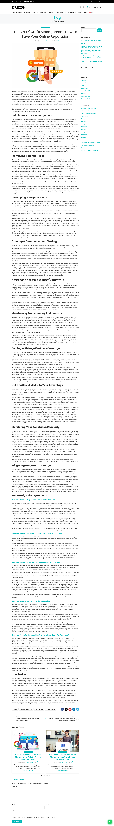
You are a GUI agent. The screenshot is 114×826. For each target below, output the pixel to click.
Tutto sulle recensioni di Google (89, 148)
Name (14, 804)
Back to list (45, 718)
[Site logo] (19, 7)
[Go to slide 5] (47, 775)
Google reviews (59, 21)
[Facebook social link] (80, 2)
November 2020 (85, 99)
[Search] (83, 7)
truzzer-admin (43, 41)
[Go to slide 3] (44, 775)
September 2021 (85, 96)
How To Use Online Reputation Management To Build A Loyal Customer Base (28, 757)
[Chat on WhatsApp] (110, 822)
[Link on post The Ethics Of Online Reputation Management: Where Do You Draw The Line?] (62, 741)
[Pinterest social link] (84, 2)
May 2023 (83, 83)
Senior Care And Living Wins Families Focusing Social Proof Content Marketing (91, 52)
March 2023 (84, 88)
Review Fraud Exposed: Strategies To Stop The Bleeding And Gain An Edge (91, 56)
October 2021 (84, 93)
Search (83, 27)
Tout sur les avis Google (87, 145)
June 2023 (84, 80)
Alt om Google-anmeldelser (88, 113)
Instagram (84, 119)
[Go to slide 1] (41, 775)
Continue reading (28, 770)
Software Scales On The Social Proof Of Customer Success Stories (91, 46)
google (15, 709)
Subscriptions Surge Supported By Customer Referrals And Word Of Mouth (91, 42)
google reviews (39, 709)
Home (51, 21)
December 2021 (85, 91)
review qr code (51, 709)
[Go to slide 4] (46, 775)
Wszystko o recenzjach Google (89, 150)
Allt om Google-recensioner (88, 111)
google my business (26, 709)
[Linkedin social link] (85, 2)
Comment (15, 787)
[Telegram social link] (87, 2)
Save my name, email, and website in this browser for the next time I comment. (34, 817)
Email (48, 804)
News (82, 140)
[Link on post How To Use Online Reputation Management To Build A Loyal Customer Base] (28, 741)
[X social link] (82, 2)
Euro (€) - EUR (98, 7)
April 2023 (83, 85)
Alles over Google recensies (88, 108)
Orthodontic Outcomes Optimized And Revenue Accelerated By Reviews (91, 60)
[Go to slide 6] (49, 775)
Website (14, 811)
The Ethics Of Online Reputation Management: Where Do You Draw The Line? (62, 757)
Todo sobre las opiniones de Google (90, 142)
